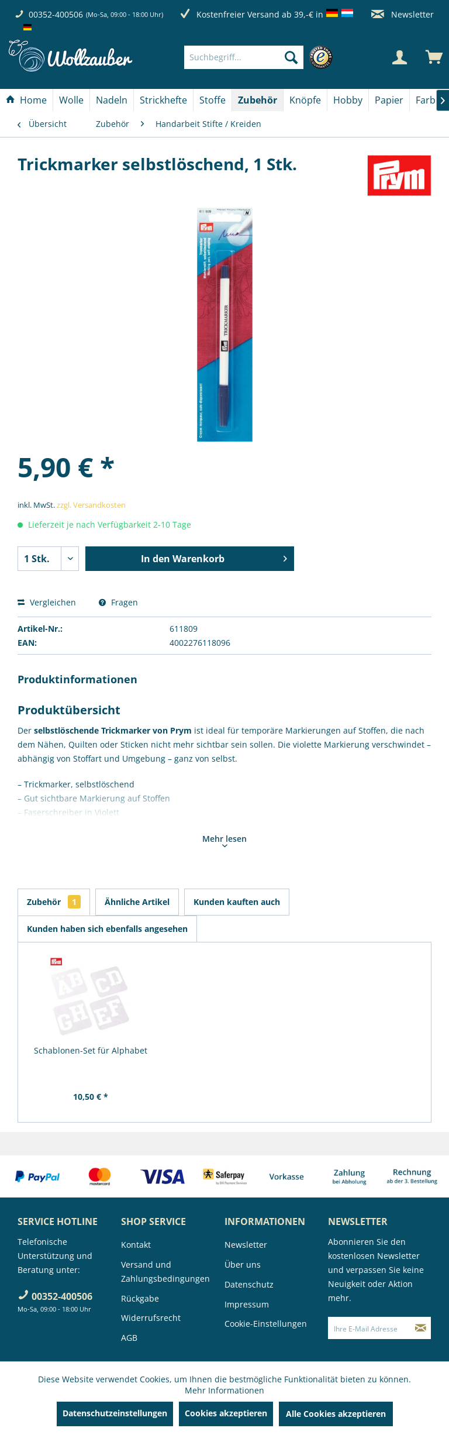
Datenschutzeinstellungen (115, 1413)
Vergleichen (47, 602)
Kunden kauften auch (237, 901)
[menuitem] (261, 57)
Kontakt (136, 1244)
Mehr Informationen (224, 1390)
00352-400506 (56, 14)
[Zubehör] (257, 100)
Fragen (118, 602)
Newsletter (402, 14)
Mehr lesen (224, 840)
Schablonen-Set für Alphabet (90, 1050)
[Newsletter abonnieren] (420, 1328)
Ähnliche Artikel (137, 901)
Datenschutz (249, 1284)
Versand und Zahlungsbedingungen (165, 1271)
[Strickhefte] (163, 100)
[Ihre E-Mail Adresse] (369, 1328)
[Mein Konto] (399, 57)
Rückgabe (140, 1298)
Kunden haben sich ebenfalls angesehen (107, 928)
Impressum (246, 1304)
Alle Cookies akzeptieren (336, 1413)
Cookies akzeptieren (226, 1413)
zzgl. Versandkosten (91, 505)
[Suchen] (291, 57)
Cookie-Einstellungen (265, 1323)
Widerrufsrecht (151, 1317)
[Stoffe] (213, 100)
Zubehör (54, 901)
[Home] (26, 100)
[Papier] (389, 100)
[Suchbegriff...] (243, 57)
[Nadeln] (111, 100)
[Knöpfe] (305, 100)
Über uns (242, 1264)
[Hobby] (347, 100)
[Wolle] (71, 100)
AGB (129, 1337)
